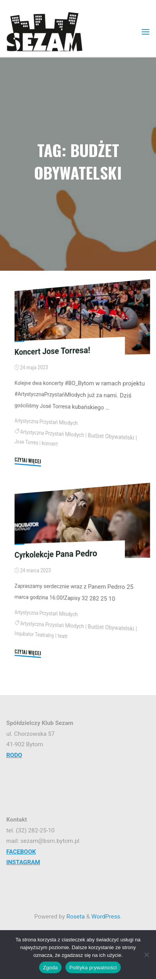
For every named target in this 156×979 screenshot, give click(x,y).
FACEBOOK (21, 851)
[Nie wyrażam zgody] (146, 954)
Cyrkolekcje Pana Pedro (56, 554)
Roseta (75, 916)
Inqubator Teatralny (34, 634)
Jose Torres (26, 442)
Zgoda (50, 967)
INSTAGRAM (23, 862)
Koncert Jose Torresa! (53, 351)
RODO (14, 755)
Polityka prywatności (93, 967)
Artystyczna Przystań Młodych (46, 422)
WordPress (105, 916)
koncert (50, 443)
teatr (63, 636)
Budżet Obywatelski (111, 436)
